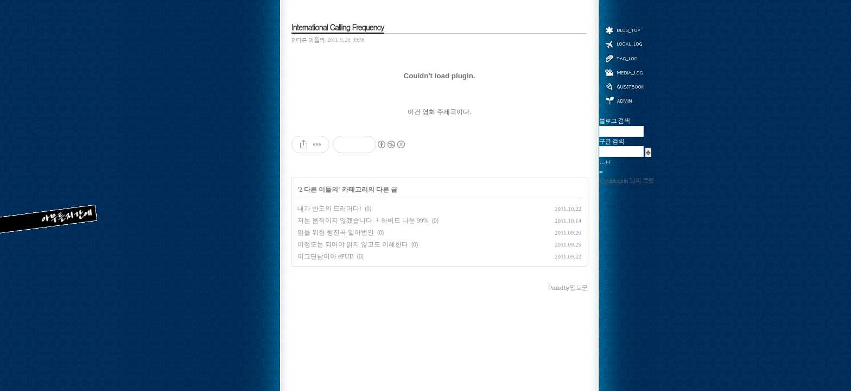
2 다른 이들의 (308, 39)
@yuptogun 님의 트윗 (626, 180)
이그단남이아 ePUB (325, 256)
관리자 (624, 99)
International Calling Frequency (337, 27)
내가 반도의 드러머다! (329, 208)
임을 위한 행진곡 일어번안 (335, 232)
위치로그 (624, 43)
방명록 (624, 85)
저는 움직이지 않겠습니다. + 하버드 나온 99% (363, 220)
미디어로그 (624, 72)
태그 (624, 58)
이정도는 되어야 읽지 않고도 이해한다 (352, 244)
